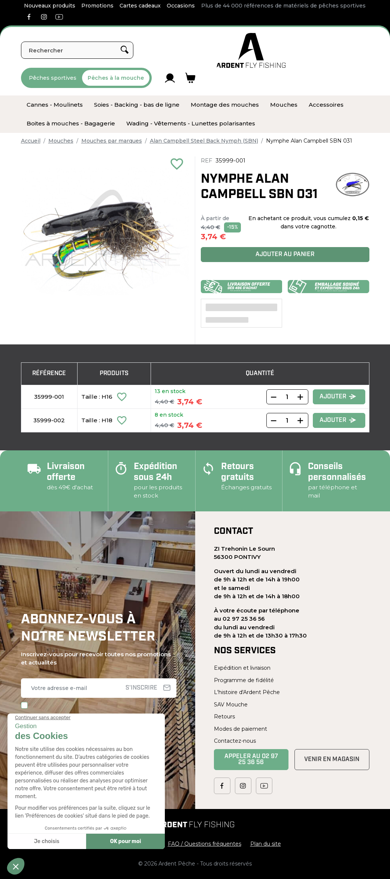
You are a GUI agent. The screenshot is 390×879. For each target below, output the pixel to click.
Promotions (97, 5)
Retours (224, 716)
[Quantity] (287, 396)
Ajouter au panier (285, 255)
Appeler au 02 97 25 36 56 (251, 760)
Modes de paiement (240, 729)
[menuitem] (54, 104)
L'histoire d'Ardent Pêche (247, 692)
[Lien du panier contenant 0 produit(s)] (190, 77)
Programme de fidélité (244, 680)
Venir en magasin (331, 760)
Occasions (181, 5)
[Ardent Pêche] (251, 50)
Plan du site (265, 843)
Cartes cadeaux (140, 5)
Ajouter (338, 397)
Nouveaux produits (49, 5)
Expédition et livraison (242, 667)
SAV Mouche (231, 704)
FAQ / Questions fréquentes (204, 843)
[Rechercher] (77, 50)
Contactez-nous (235, 740)
